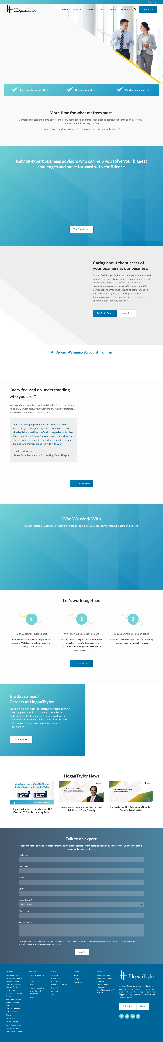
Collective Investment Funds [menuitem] (37, 976)
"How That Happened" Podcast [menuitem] (105, 991)
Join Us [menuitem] (76, 975)
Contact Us (148, 9)
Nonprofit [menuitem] (32, 997)
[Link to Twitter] (127, 1016)
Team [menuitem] (102, 9)
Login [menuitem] (155, 2)
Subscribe (127, 1006)
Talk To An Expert (81, 229)
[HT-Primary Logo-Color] (21, 9)
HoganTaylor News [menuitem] (104, 975)
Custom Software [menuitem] (12, 1028)
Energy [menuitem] (31, 984)
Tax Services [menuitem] (10, 1018)
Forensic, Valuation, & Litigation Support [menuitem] (14, 979)
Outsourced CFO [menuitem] (12, 990)
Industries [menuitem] (89, 9)
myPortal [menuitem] (54, 991)
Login (142, 1006)
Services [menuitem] (76, 9)
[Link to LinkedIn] (132, 1016)
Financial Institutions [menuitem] (37, 988)
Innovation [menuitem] (55, 988)
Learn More (126, 313)
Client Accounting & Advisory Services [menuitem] (13, 985)
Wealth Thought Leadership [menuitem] (103, 985)
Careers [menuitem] (111, 9)
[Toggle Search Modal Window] (135, 9)
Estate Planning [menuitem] (12, 1022)
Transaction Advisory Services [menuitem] (14, 994)
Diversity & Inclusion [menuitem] (59, 984)
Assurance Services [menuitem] (13, 999)
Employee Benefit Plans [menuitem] (12, 1003)
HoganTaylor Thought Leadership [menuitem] (105, 979)
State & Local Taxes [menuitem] (13, 1025)
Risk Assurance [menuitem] (12, 1012)
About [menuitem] (64, 9)
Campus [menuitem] (77, 979)
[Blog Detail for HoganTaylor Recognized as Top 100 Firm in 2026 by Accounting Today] (32, 792)
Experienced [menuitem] (78, 982)
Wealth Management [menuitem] (14, 1031)
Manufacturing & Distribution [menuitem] (35, 992)
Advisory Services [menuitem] (12, 975)
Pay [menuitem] (149, 2)
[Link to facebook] (121, 1016)
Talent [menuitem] (8, 1015)
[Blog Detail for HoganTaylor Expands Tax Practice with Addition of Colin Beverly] (81, 792)
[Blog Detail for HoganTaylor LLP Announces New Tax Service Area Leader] (131, 792)
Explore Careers (21, 739)
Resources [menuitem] (124, 9)
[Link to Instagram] (138, 1016)
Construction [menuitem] (34, 981)
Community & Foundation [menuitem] (56, 979)
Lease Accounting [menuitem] (13, 1008)
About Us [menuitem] (55, 975)
